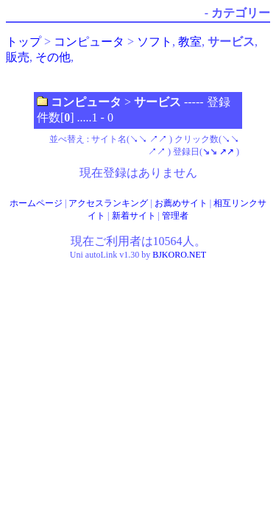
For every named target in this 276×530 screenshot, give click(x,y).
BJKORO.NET (179, 255)
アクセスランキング (108, 203)
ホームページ (36, 203)
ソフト (154, 41)
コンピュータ (89, 41)
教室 (190, 41)
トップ (23, 41)
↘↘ (138, 139)
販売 (17, 57)
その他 (53, 57)
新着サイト (134, 216)
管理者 (175, 216)
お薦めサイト (181, 203)
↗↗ (158, 139)
